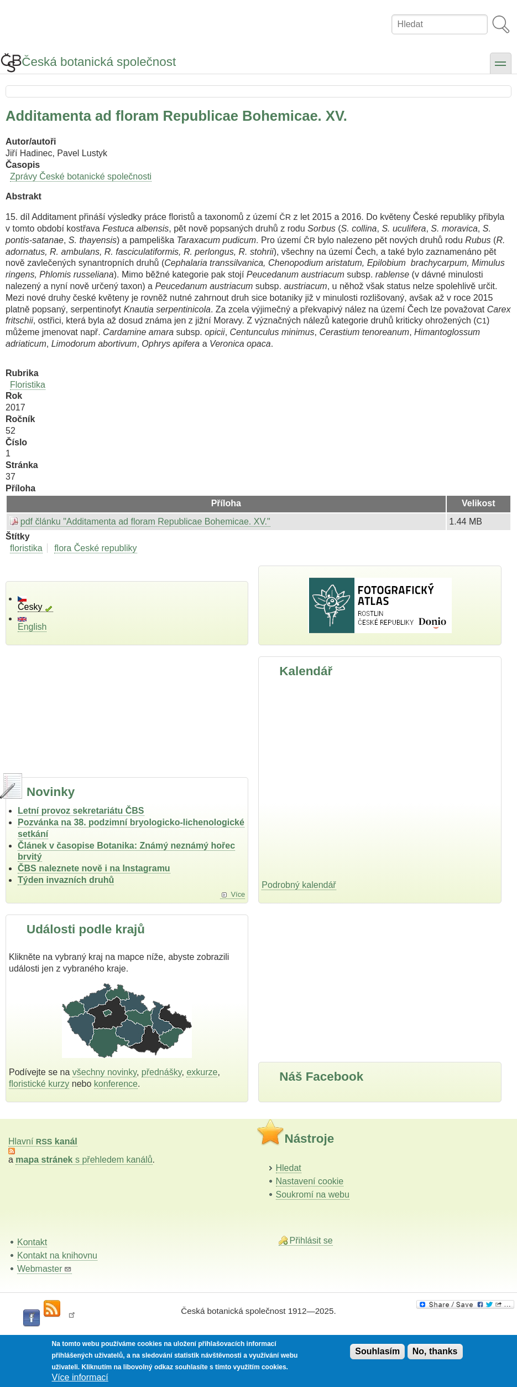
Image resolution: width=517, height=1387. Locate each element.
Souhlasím (377, 1351)
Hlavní (42, 1141)
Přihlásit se (311, 1240)
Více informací (80, 1377)
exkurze (201, 1072)
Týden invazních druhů (66, 880)
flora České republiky (95, 548)
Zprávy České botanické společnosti (81, 176)
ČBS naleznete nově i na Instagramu (94, 868)
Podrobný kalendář (299, 885)
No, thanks (435, 1351)
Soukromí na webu (312, 1194)
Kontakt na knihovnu (57, 1255)
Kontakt (32, 1242)
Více (238, 894)
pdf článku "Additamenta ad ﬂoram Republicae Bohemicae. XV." (145, 521)
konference (116, 1083)
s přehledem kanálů (83, 1159)
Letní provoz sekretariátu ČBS (81, 810)
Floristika (27, 384)
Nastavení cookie (310, 1181)
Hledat (288, 1168)
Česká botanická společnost (99, 62)
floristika (26, 548)
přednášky (162, 1072)
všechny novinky (104, 1072)
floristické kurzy (39, 1083)
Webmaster (44, 1268)
